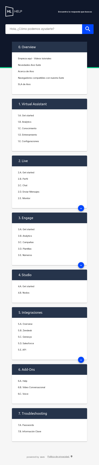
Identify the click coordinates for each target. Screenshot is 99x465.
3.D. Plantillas (25, 248)
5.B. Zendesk (25, 330)
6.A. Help (22, 380)
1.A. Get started (26, 115)
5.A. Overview (25, 323)
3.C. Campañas (26, 242)
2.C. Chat (22, 185)
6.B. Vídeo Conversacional (31, 387)
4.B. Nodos (23, 292)
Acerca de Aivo (26, 71)
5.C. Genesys (25, 336)
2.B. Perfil (23, 178)
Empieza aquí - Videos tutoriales (34, 58)
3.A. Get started (26, 229)
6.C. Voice (23, 393)
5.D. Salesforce (26, 343)
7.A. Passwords (26, 425)
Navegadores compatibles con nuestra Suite (41, 77)
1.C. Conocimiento (27, 128)
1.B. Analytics (24, 121)
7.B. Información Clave (29, 431)
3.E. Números (25, 255)
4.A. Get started (26, 286)
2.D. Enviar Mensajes (28, 191)
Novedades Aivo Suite (29, 65)
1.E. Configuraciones (28, 141)
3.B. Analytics (25, 235)
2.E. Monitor (24, 198)
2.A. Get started (26, 172)
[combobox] (44, 29)
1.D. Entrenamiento (27, 134)
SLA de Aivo (24, 84)
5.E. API (22, 349)
